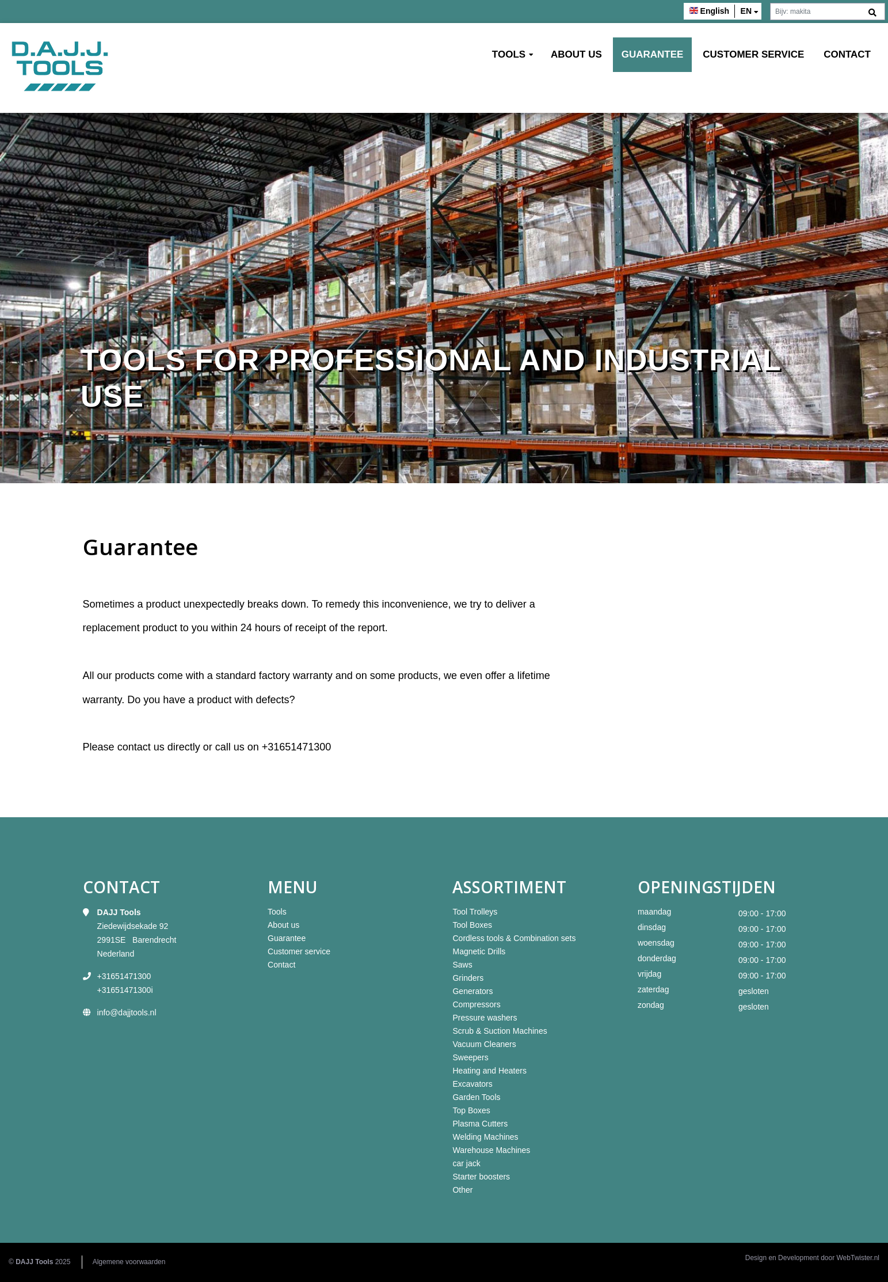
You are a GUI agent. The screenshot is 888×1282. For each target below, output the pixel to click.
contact (135, 747)
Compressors (476, 1004)
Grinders (467, 978)
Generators (472, 991)
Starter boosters (481, 1176)
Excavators (472, 1083)
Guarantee (653, 54)
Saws (462, 964)
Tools (508, 54)
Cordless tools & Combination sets (514, 938)
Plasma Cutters (480, 1123)
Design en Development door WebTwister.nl (812, 1258)
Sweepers (470, 1057)
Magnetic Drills (478, 951)
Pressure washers (484, 1017)
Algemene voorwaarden (129, 1262)
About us (576, 54)
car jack (466, 1163)
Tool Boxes (471, 925)
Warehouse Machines (491, 1150)
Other (462, 1189)
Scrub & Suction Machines (499, 1031)
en (746, 11)
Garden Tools (476, 1097)
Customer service (753, 54)
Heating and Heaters (489, 1070)
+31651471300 (296, 747)
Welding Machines (485, 1136)
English (715, 11)
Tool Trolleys (474, 911)
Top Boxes (471, 1110)
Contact (847, 54)
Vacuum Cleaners (484, 1044)
